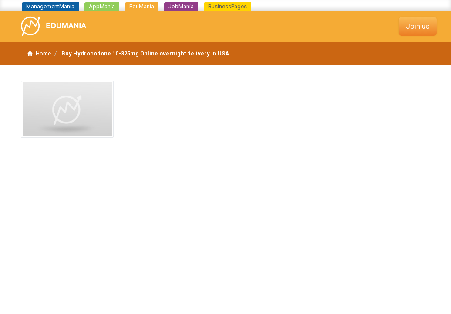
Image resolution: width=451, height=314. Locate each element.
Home (39, 53)
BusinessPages (227, 6)
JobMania (181, 6)
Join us (418, 26)
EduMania (141, 6)
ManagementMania (50, 6)
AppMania (102, 6)
